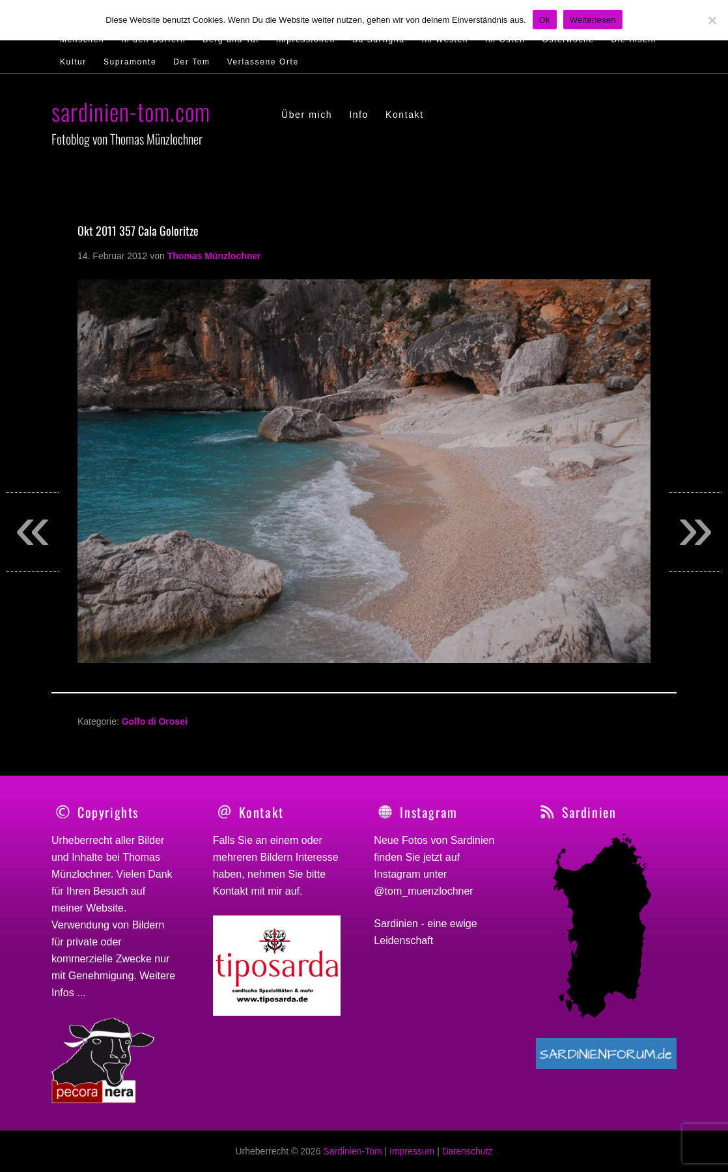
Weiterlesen (593, 20)
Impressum (411, 1151)
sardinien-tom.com (130, 111)
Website (105, 908)
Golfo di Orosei (155, 721)
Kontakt (230, 891)
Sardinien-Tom (352, 1151)
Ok (544, 20)
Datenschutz (467, 1151)
